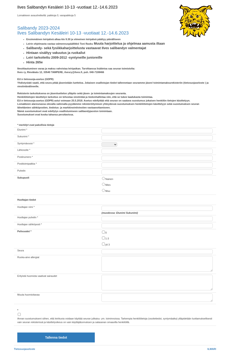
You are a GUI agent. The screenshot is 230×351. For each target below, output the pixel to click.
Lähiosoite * (23, 150)
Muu (106, 190)
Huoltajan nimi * (26, 207)
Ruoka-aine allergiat (28, 257)
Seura (20, 250)
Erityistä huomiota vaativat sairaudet (37, 276)
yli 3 (106, 244)
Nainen (107, 178)
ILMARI (211, 349)
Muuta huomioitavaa (28, 294)
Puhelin (21, 170)
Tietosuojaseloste (24, 349)
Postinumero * (25, 157)
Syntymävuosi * (25, 143)
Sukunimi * (23, 136)
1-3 (105, 238)
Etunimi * (22, 129)
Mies (106, 184)
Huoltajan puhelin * (27, 217)
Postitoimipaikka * (27, 163)
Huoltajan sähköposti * (29, 224)
